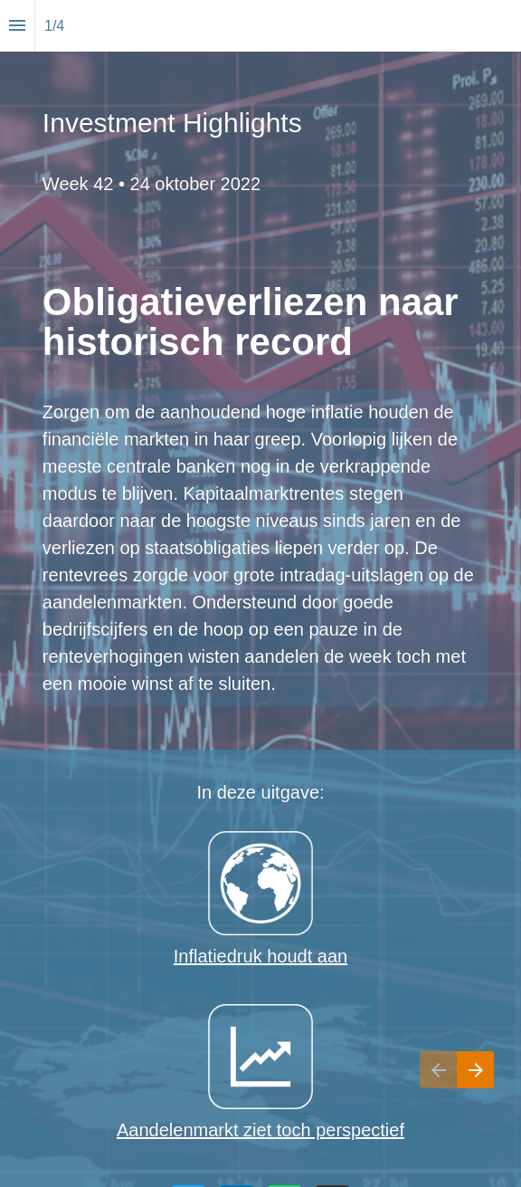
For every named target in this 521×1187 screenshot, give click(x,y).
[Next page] (475, 1092)
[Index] (17, 26)
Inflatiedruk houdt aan (260, 956)
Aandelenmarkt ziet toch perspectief (260, 1130)
